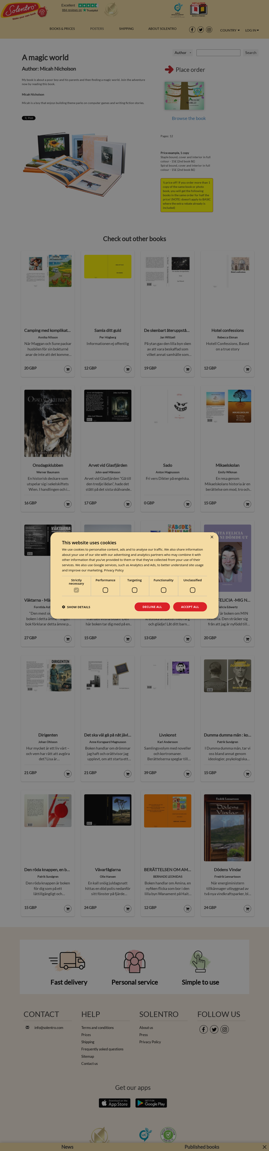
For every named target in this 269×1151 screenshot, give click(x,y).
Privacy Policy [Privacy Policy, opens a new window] (114, 570)
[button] (76, 607)
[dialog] (134, 575)
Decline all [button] (152, 607)
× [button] (211, 537)
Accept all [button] (190, 607)
